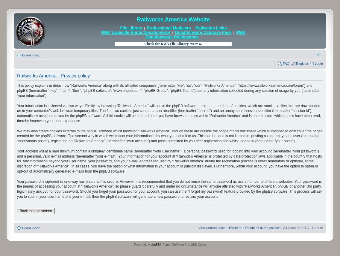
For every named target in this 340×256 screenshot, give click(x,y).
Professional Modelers (169, 28)
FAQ (286, 63)
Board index (31, 55)
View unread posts (211, 228)
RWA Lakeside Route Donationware (136, 32)
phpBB (155, 244)
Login (319, 63)
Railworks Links (211, 28)
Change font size (318, 54)
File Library (131, 28)
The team (235, 228)
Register (302, 63)
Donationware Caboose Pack (203, 32)
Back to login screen (36, 211)
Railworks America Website (173, 19)
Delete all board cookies (262, 228)
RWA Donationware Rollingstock (195, 34)
